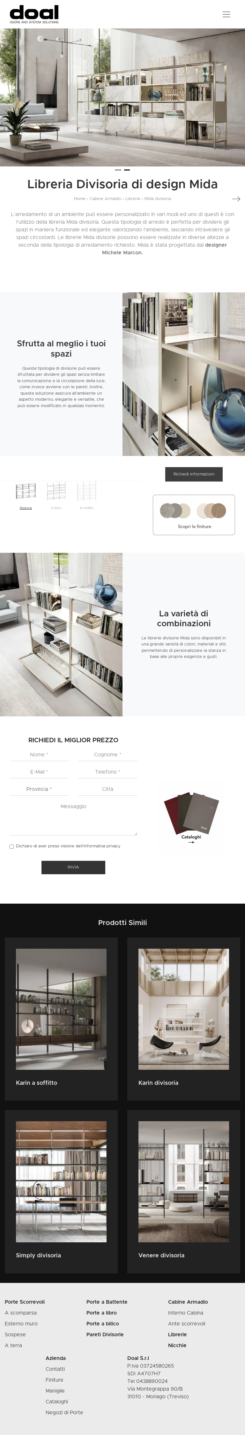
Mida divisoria (158, 199)
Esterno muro (21, 1323)
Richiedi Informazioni (194, 474)
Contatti (55, 1369)
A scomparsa (21, 1312)
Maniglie (55, 1390)
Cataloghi (57, 1401)
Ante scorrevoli (186, 1323)
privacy (114, 846)
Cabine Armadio (105, 199)
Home (79, 199)
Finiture (54, 1380)
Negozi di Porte (64, 1412)
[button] (118, 170)
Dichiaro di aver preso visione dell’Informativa (68, 846)
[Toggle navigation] (226, 14)
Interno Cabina (185, 1312)
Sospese (15, 1334)
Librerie (132, 199)
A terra (13, 1345)
